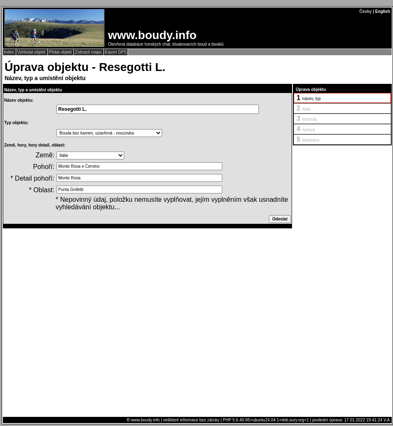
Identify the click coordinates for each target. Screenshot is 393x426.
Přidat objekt (61, 52)
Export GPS (116, 52)
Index (9, 52)
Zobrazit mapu (89, 52)
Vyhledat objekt (32, 52)
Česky (365, 11)
